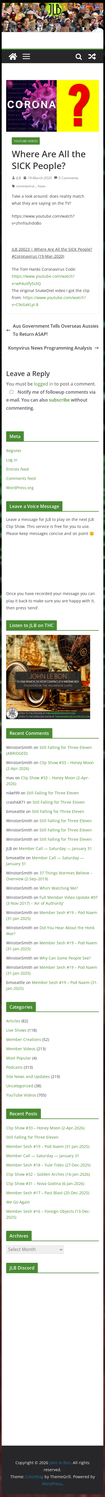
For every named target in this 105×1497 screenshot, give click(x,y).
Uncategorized (19, 1085)
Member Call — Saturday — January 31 (55, 848)
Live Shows (16, 1030)
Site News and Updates (28, 1076)
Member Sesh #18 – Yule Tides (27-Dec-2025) (48, 1165)
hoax (41, 186)
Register (14, 450)
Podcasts (14, 1067)
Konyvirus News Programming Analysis (53, 348)
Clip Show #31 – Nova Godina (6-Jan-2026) (45, 1183)
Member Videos (21, 1048)
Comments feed (21, 478)
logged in (43, 384)
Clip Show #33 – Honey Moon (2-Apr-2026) (45, 1128)
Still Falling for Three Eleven (53, 793)
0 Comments (66, 178)
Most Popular (18, 1058)
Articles (13, 1021)
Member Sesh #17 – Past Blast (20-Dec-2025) (47, 1192)
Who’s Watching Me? (58, 888)
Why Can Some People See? (65, 958)
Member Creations (23, 1039)
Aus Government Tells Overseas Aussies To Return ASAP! (52, 330)
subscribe (59, 400)
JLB (18, 178)
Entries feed (17, 469)
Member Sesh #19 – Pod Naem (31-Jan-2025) (47, 1146)
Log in (11, 459)
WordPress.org (20, 487)
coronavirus (25, 186)
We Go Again (18, 1202)
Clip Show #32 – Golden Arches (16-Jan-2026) (48, 1174)
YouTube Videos (26, 141)
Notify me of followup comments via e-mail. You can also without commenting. (50, 400)
